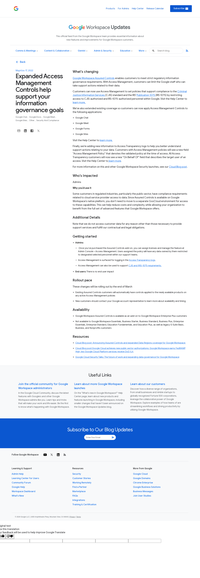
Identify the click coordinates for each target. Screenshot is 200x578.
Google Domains (141, 478)
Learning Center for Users (25, 478)
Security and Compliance (47, 120)
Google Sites (22, 120)
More (142, 51)
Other (32, 120)
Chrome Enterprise (143, 482)
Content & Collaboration (57, 51)
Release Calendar (155, 8)
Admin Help (18, 474)
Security (76, 474)
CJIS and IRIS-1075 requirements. (145, 265)
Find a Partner (79, 487)
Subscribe (181, 8)
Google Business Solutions (146, 487)
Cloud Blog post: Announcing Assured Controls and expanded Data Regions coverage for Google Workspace (130, 343)
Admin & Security (104, 51)
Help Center (138, 8)
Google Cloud (140, 474)
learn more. (79, 102)
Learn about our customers (147, 384)
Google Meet (49, 117)
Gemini (82, 51)
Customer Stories (81, 478)
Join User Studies (142, 495)
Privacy (72, 517)
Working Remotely (81, 482)
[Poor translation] (10, 536)
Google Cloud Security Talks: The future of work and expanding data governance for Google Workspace (127, 357)
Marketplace (79, 491)
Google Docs (35, 117)
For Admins (123, 8)
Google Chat (22, 117)
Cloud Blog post (178, 166)
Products (110, 8)
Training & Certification (84, 504)
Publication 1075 (146, 95)
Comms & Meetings (27, 51)
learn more (114, 160)
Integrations (78, 500)
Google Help (18, 487)
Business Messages (143, 491)
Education (126, 51)
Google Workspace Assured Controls (94, 78)
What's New (18, 495)
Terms (78, 517)
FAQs (75, 495)
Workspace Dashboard (23, 491)
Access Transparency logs (142, 260)
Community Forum (21, 482)
